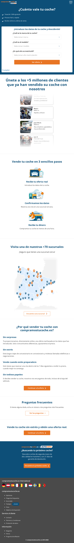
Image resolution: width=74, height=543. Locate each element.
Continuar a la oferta (37, 388)
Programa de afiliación (13, 536)
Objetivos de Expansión (13, 510)
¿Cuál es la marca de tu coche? (25, 33)
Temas (8, 534)
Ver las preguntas (36, 413)
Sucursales (9, 501)
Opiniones (9, 495)
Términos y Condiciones (13, 520)
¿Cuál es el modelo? (20, 42)
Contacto (9, 517)
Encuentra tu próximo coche (37, 466)
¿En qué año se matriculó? (23, 51)
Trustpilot (6, 70)
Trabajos (8, 504)
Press (7, 507)
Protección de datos (12, 523)
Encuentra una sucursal (35, 314)
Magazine (9, 531)
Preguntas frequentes (12, 498)
